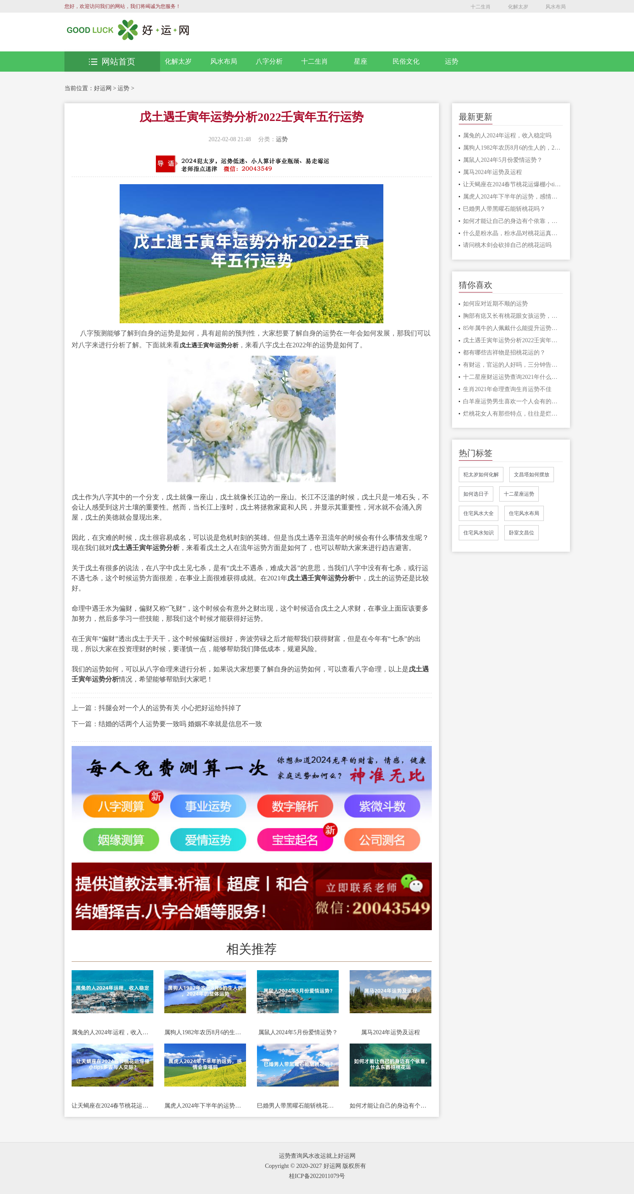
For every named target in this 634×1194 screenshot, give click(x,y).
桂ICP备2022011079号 (317, 1176)
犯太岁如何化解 (481, 475)
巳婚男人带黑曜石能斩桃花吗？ (298, 1106)
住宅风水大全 (478, 513)
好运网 (103, 88)
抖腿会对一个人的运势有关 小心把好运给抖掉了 (170, 707)
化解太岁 (518, 7)
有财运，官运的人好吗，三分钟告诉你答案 (513, 365)
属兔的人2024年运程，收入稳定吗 (112, 1032)
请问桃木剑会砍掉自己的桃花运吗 (507, 245)
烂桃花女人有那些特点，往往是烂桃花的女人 (513, 414)
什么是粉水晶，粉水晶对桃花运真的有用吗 (513, 233)
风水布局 (556, 7)
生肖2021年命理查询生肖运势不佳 (507, 389)
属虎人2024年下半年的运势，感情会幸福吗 (205, 1106)
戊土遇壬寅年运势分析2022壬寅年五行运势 (513, 340)
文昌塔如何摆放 (531, 475)
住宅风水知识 (478, 533)
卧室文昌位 (521, 533)
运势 (451, 61)
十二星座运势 (519, 494)
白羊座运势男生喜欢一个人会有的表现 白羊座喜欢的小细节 (513, 401)
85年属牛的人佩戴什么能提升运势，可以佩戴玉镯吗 (513, 328)
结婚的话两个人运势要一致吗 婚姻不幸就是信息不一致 (180, 723)
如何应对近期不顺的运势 (495, 304)
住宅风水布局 (524, 513)
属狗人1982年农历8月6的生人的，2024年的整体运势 (205, 1032)
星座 (360, 61)
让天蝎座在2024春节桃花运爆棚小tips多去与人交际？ (112, 1106)
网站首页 (112, 61)
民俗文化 (406, 61)
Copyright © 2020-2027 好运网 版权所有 (315, 1166)
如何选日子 (476, 494)
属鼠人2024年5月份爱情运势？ (298, 1032)
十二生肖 (481, 7)
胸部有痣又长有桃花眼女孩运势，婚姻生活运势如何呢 (513, 316)
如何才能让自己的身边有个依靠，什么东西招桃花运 (390, 1106)
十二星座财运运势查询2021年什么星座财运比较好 (513, 377)
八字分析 (269, 61)
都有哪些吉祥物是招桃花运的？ (504, 352)
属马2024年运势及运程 (390, 1032)
